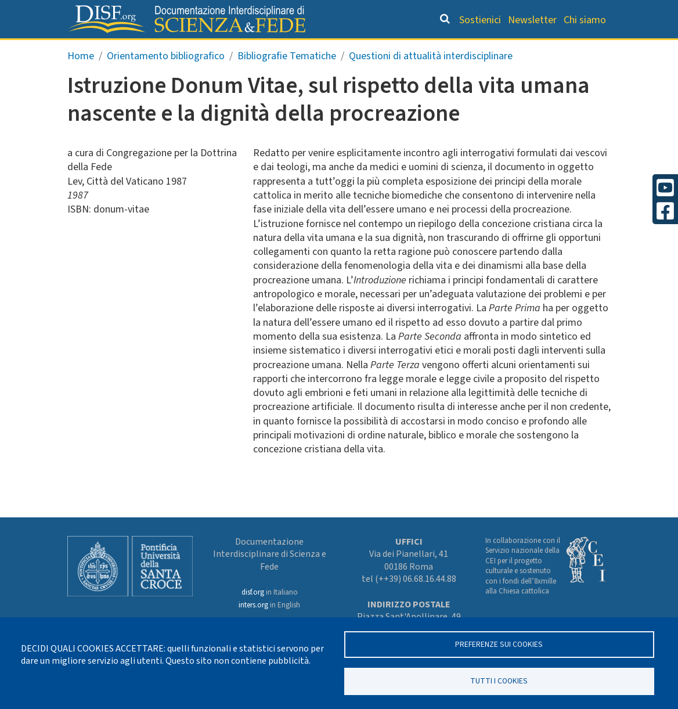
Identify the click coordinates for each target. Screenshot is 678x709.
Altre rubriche (559, 49)
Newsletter (532, 20)
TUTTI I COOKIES (499, 680)
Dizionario (380, 49)
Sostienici (480, 20)
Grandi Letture (133, 49)
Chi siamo (585, 20)
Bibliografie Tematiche (286, 79)
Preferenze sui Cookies (499, 642)
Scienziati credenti (464, 49)
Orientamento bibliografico (263, 49)
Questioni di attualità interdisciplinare (431, 79)
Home (80, 79)
